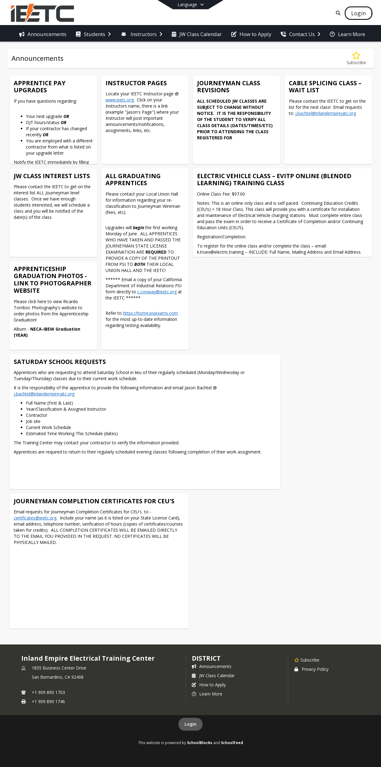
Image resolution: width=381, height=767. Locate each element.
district (206, 658)
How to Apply (209, 685)
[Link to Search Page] (336, 13)
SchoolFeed (232, 742)
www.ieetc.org (120, 100)
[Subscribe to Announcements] (356, 58)
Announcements (212, 666)
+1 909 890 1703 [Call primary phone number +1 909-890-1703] (48, 692)
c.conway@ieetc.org (157, 292)
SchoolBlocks (199, 742)
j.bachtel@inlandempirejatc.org (325, 113)
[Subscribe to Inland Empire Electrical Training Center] (306, 659)
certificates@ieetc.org (35, 518)
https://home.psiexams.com (150, 313)
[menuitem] (43, 34)
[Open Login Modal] (358, 13)
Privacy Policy (311, 669)
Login (190, 724)
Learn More (207, 694)
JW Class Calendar (213, 675)
